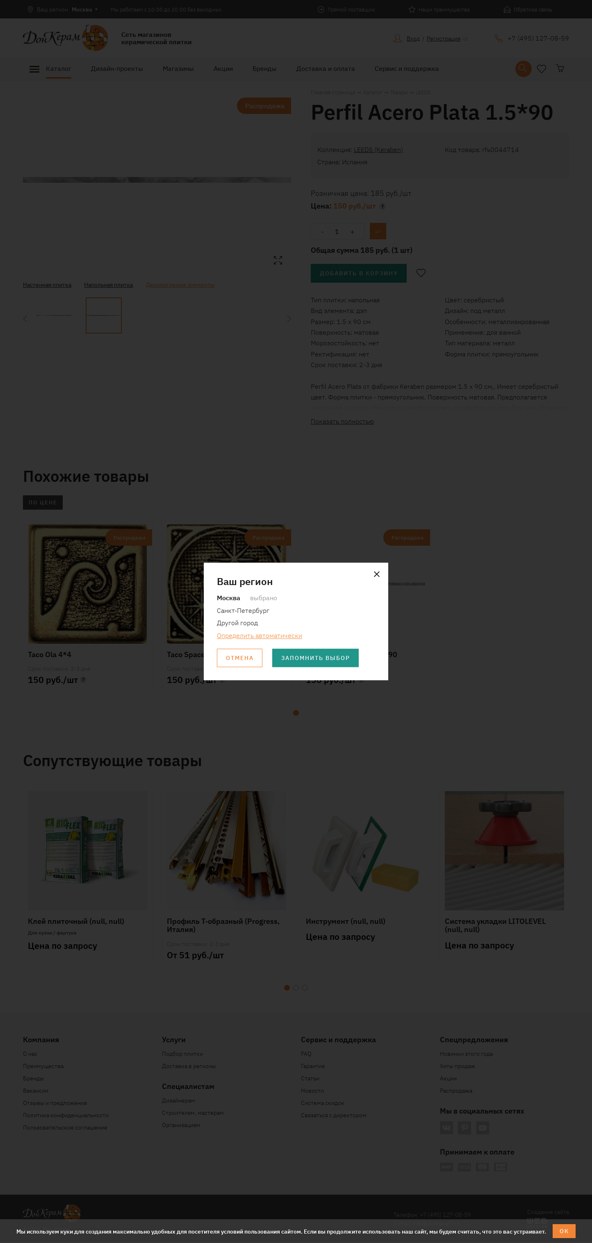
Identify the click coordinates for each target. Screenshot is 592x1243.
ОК (564, 1231)
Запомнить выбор (316, 658)
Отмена (240, 658)
